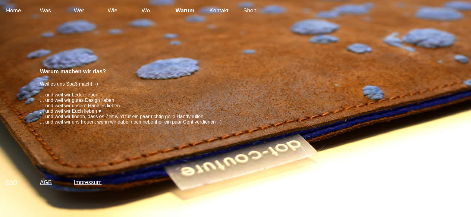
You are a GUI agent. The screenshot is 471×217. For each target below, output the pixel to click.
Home (13, 10)
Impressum (88, 182)
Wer (79, 10)
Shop (250, 10)
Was (45, 10)
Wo (146, 10)
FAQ (11, 182)
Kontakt (218, 10)
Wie (113, 10)
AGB (46, 182)
